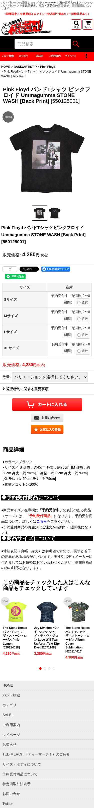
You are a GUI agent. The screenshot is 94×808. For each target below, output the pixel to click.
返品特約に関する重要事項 (25, 389)
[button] (76, 24)
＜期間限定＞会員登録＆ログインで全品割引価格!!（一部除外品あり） (46, 13)
